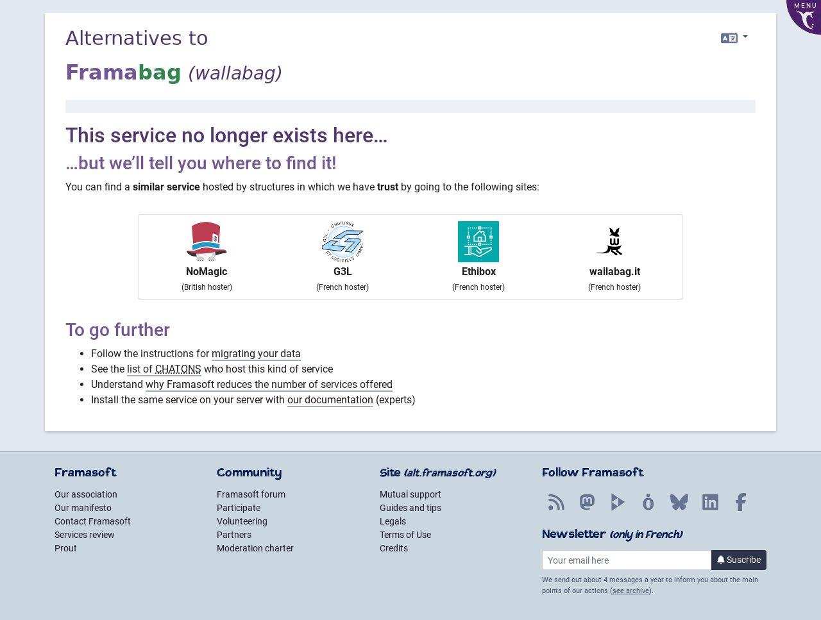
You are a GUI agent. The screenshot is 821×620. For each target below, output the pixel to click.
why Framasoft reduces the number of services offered (269, 384)
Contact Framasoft (93, 521)
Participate (238, 508)
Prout (66, 548)
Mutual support (410, 494)
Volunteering (242, 521)
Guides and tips (410, 508)
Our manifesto (83, 508)
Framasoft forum (251, 494)
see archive (631, 591)
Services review (85, 535)
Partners (234, 535)
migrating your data (256, 354)
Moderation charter (255, 548)
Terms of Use (405, 535)
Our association (86, 494)
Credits (394, 548)
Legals (393, 521)
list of (164, 369)
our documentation (330, 400)
